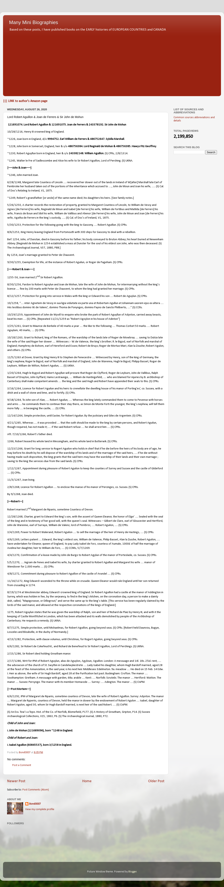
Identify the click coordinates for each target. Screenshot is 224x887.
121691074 (15, 124)
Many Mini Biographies (33, 22)
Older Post (156, 781)
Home (87, 781)
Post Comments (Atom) (35, 789)
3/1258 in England (60, 745)
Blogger (132, 871)
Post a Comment (21, 765)
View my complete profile (39, 809)
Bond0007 (35, 804)
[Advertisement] (112, 62)
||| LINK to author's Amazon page (25, 101)
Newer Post (16, 781)
